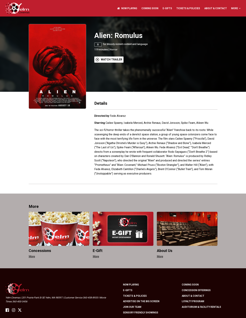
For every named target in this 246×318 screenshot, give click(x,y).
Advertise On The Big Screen (141, 301)
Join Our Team (132, 307)
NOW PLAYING (127, 8)
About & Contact (215, 8)
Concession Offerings (196, 290)
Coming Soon (149, 8)
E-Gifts (167, 8)
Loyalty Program (193, 301)
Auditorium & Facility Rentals (201, 307)
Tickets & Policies (188, 8)
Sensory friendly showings (140, 312)
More (236, 8)
